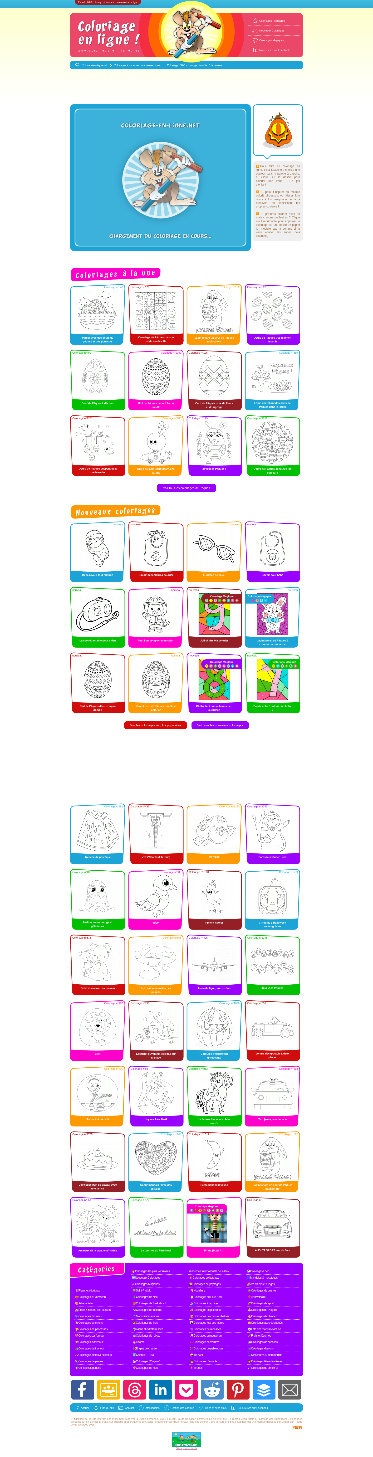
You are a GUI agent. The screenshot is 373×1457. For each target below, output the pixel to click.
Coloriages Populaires (272, 20)
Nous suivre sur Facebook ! (253, 1407)
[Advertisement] (186, 87)
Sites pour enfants (186, 1448)
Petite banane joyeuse (214, 1184)
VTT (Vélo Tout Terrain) (156, 857)
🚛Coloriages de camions (263, 1342)
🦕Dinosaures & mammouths (265, 1355)
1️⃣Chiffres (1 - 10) (143, 1355)
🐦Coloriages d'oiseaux (89, 1316)
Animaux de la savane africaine (97, 1250)
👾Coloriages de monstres (205, 1329)
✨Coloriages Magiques (146, 1284)
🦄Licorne (138, 1342)
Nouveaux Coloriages (271, 30)
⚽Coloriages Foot (258, 1271)
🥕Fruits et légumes (259, 1335)
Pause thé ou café (98, 1119)
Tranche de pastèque (98, 857)
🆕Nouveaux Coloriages (146, 1277)
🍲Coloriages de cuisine (262, 1290)
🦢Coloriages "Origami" (146, 1361)
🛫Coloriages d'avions (261, 1348)
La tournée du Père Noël (156, 1250)
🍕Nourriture (197, 1290)
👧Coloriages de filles (145, 1322)
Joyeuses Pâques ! (214, 468)
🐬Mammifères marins (146, 1316)
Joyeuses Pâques (272, 988)
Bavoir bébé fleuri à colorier (156, 575)
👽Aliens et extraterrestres (148, 1329)
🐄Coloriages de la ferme (147, 1310)
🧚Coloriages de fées (145, 1367)
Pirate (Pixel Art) (214, 1250)
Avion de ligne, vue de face (214, 988)
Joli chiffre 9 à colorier (214, 640)
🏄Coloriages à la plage (204, 1303)
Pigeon (156, 922)
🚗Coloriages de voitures (204, 1342)
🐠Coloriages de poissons (205, 1310)
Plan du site (107, 1407)
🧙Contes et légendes (88, 1367)
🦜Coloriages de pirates (89, 1361)
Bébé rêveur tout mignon (97, 575)
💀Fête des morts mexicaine (264, 1329)
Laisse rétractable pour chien (97, 640)
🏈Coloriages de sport (261, 1303)
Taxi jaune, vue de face (272, 1119)
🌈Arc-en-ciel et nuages (261, 1284)
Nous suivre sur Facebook (274, 50)
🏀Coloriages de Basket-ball (149, 1303)
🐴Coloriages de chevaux (263, 1316)
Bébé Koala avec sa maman (97, 988)
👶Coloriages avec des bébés (265, 1322)
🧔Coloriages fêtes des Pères (265, 1361)
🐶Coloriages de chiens (89, 1322)
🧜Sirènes (196, 1367)
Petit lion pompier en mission (156, 640)
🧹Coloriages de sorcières (263, 1367)
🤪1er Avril (196, 1355)
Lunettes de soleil (214, 575)
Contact (129, 1407)
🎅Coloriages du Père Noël (206, 1297)
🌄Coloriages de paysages (205, 1284)
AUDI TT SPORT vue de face (272, 1250)
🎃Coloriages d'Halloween (90, 1297)
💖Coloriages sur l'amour (89, 1335)
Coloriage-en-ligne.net (94, 65)
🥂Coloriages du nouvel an (205, 1335)
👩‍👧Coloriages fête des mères (207, 1322)
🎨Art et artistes (84, 1303)
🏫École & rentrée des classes (93, 1310)
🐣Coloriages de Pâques (262, 1310)
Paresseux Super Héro (272, 857)
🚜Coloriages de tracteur (89, 1348)
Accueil (85, 1407)
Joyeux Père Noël (156, 1119)
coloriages (296, 1418)
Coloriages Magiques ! (272, 40)
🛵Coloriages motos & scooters (93, 1355)
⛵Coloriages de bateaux (204, 1277)
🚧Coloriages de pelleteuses (206, 1348)
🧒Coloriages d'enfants (203, 1361)
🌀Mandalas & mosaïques (262, 1277)
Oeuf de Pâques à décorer (98, 403)
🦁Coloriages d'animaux (89, 1342)
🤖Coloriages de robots (146, 1335)
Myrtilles (214, 856)
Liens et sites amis (215, 1407)
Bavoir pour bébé (272, 575)
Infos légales (152, 1407)
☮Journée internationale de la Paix (209, 1271)
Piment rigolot (214, 922)
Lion (97, 1053)
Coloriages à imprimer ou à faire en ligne (137, 65)
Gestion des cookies (182, 1407)
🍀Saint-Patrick (142, 1290)
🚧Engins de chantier (145, 1348)
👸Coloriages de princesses (91, 1329)
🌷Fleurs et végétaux (87, 1290)
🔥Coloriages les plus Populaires (151, 1271)
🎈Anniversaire (256, 1297)
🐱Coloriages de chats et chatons (209, 1316)
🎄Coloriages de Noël (145, 1297)
